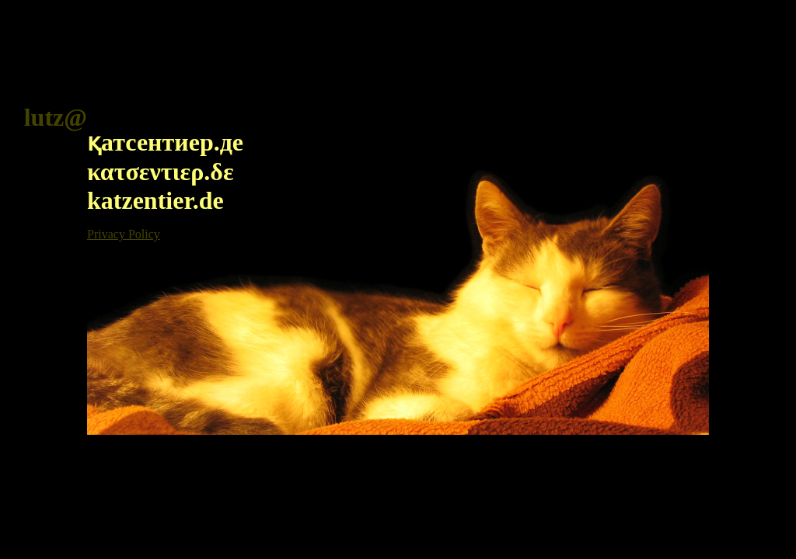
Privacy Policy (123, 234)
